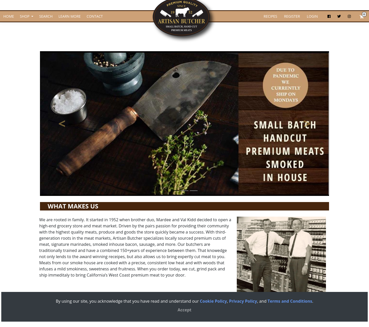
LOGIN (312, 16)
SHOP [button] (25, 16)
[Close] (184, 310)
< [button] (71, 128)
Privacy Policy (243, 301)
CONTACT (95, 16)
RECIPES (270, 16)
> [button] (316, 128)
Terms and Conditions (290, 301)
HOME (8, 16)
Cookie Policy (213, 301)
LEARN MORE (69, 16)
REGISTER (291, 16)
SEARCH (46, 16)
